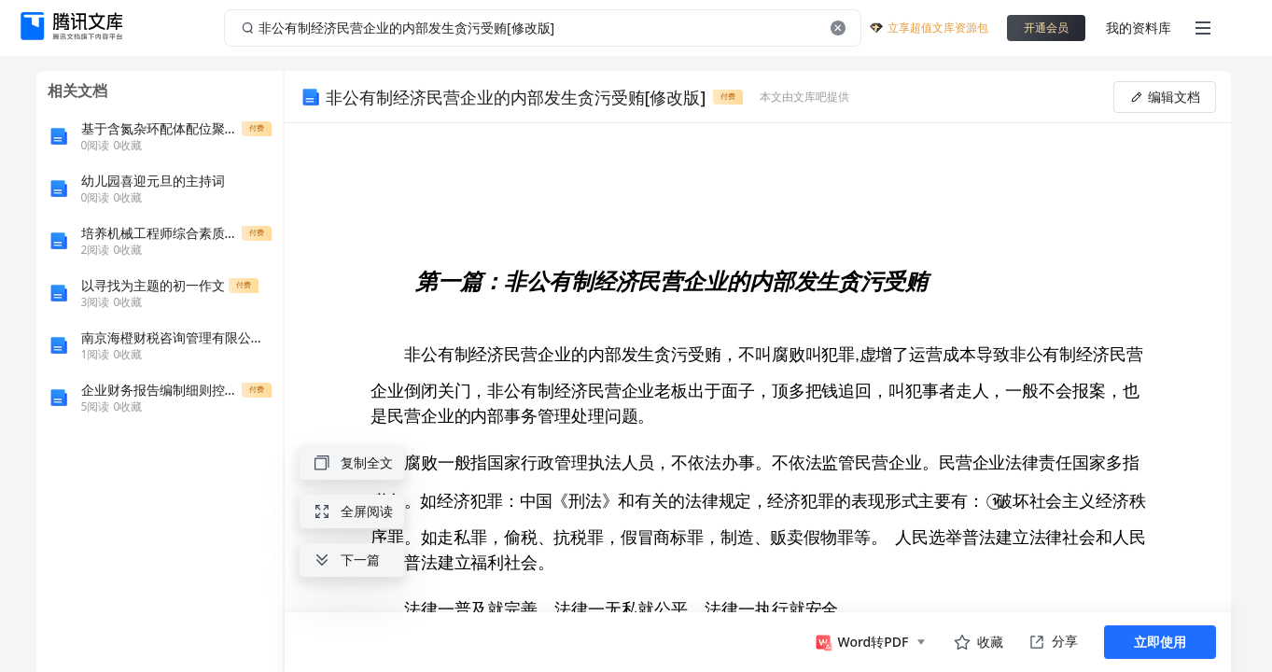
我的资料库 (1138, 27)
